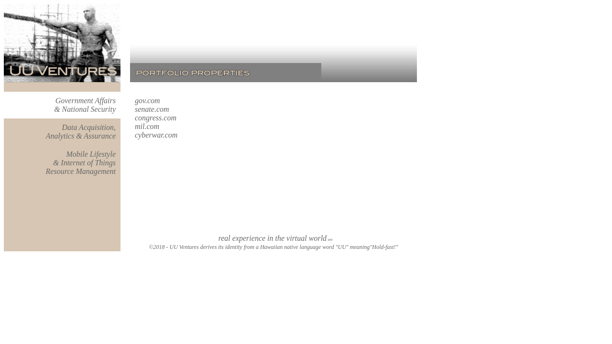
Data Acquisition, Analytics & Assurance (81, 131)
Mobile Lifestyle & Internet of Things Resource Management (81, 162)
